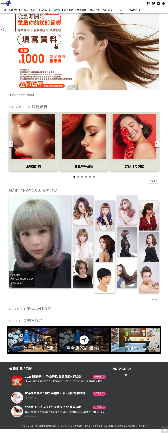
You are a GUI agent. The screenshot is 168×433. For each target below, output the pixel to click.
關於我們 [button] (68, 10)
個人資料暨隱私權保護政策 (116, 426)
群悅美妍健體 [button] (28, 10)
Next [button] (156, 143)
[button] (163, 3)
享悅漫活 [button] (43, 10)
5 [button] (90, 177)
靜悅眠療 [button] (55, 10)
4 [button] (86, 177)
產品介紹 (94, 10)
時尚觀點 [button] (107, 10)
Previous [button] (10, 143)
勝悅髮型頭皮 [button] (10, 10)
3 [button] (82, 177)
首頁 (14, 95)
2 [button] (78, 177)
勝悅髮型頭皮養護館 (73, 426)
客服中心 (142, 426)
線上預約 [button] (133, 10)
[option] (84, 48)
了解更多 (153, 181)
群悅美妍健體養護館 (93, 426)
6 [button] (94, 177)
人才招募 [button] (120, 10)
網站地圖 (133, 426)
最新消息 (81, 10)
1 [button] (74, 177)
